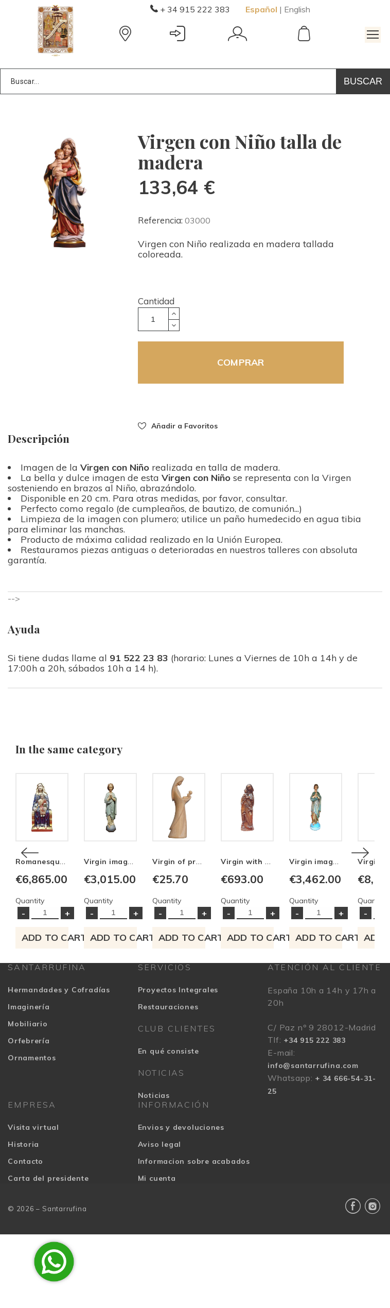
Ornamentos (32, 1130)
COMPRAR (240, 362)
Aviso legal (160, 1217)
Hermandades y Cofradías (59, 1063)
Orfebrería (29, 1113)
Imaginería (29, 1080)
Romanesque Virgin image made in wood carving (108, 935)
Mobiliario (28, 1097)
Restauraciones (168, 1080)
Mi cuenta (157, 1251)
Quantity (29, 973)
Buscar (363, 81)
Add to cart (70, 1011)
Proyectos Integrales (178, 1063)
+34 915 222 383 (314, 1113)
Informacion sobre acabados (194, 1234)
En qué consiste (168, 1124)
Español (261, 9)
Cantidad (156, 301)
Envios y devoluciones (181, 1200)
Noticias (154, 1168)
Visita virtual (33, 1200)
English (297, 9)
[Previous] (30, 889)
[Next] (360, 889)
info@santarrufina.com (313, 1138)
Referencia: (161, 220)
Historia (23, 1217)
